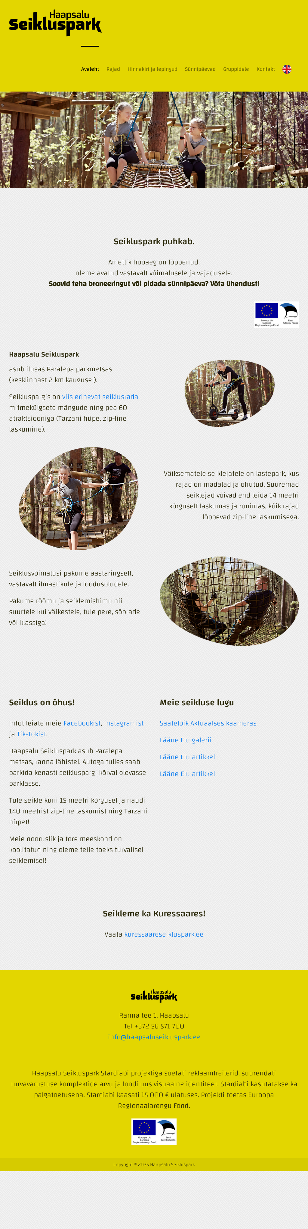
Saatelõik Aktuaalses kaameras (208, 723)
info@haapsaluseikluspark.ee (154, 1037)
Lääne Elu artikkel (187, 757)
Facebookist (82, 723)
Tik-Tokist (31, 734)
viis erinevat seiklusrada (100, 397)
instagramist (124, 723)
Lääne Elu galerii (186, 740)
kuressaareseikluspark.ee (164, 934)
